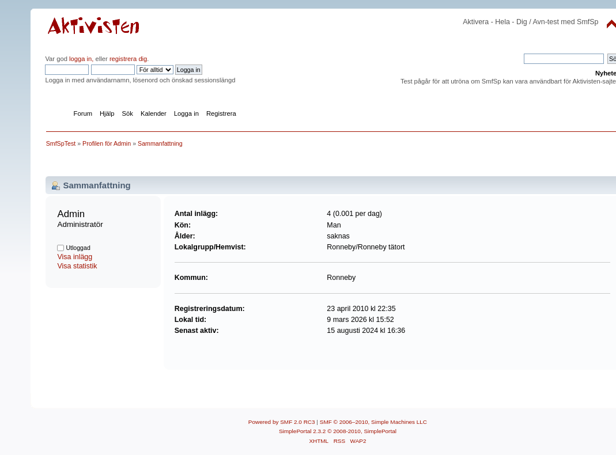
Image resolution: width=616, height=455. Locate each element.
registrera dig (128, 58)
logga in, (81, 58)
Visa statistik (77, 266)
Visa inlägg (74, 257)
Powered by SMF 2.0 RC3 (281, 422)
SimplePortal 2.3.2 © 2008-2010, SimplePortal (337, 431)
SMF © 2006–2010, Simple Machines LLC (373, 422)
